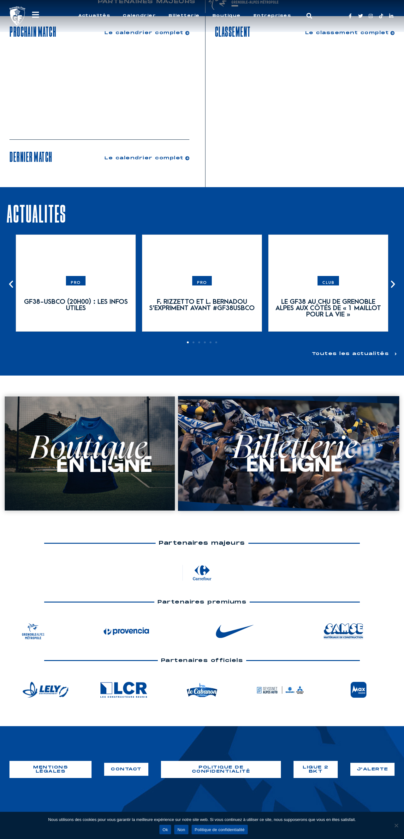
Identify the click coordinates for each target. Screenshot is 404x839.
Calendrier (139, 16)
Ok (165, 829)
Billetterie (184, 16)
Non (181, 829)
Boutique (226, 16)
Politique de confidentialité (220, 829)
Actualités (94, 16)
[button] (309, 16)
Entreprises (272, 16)
